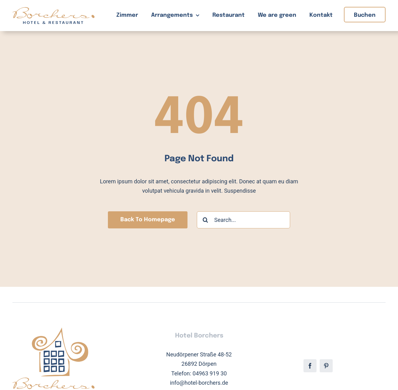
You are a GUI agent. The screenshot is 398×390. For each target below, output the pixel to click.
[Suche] (205, 219)
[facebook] (310, 365)
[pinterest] (326, 365)
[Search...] (243, 219)
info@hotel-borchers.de (199, 382)
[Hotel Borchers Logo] (53, 10)
